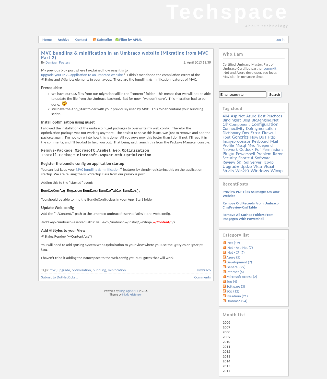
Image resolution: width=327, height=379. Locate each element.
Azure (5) (233, 257)
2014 (226, 361)
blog (246, 120)
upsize (246, 166)
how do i (258, 137)
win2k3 (242, 171)
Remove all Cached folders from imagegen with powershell (248, 216)
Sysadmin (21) (237, 296)
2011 (226, 347)
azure (251, 116)
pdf (258, 149)
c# (225, 124)
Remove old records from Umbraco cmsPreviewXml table (251, 205)
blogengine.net (265, 120)
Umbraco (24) (237, 301)
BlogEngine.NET (128, 291)
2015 (226, 366)
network (230, 149)
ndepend (264, 145)
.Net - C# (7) (236, 252)
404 (226, 116)
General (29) (236, 267)
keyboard (260, 141)
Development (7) (239, 262)
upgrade (63, 270)
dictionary (232, 133)
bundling (99, 270)
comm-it (270, 68)
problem (263, 153)
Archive (63, 39)
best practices (270, 116)
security (230, 158)
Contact (81, 39)
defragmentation (261, 128)
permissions (272, 149)
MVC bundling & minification (98, 169)
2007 (226, 327)
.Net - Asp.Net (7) (240, 247)
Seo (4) (232, 281)
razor (278, 153)
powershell (245, 153)
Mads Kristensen (132, 294)
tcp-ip (268, 162)
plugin (228, 153)
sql (239, 162)
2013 (226, 356)
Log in (280, 39)
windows (260, 171)
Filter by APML (130, 39)
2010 (226, 342)
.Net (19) (233, 242)
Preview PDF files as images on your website (251, 193)
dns (245, 133)
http (271, 137)
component (239, 124)
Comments (202, 277)
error (255, 133)
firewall (269, 133)
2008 (226, 332)
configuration (265, 124)
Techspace (227, 11)
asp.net (238, 116)
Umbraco (204, 270)
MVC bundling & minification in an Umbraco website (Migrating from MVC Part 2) (124, 55)
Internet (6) (235, 272)
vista (257, 166)
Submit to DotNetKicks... (59, 277)
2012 (226, 351)
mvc (53, 270)
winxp (277, 171)
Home (47, 39)
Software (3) (236, 286)
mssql (241, 145)
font (227, 137)
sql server (252, 162)
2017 (226, 371)
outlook (246, 149)
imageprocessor (237, 141)
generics (240, 137)
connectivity (233, 128)
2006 (226, 322)
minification (117, 270)
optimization (81, 270)
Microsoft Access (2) (242, 276)
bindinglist (232, 120)
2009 (226, 337)
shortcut (245, 158)
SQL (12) (233, 291)
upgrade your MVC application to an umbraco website (82, 74)
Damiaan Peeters (57, 62)
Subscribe (102, 39)
